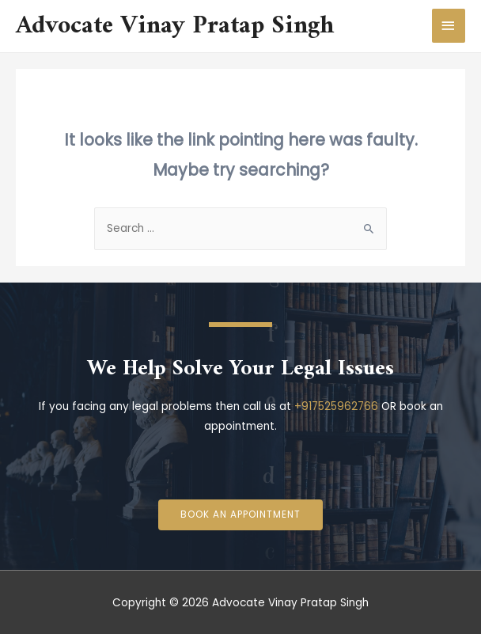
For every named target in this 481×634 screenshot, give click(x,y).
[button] (240, 515)
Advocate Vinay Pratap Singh (175, 26)
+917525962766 (336, 406)
